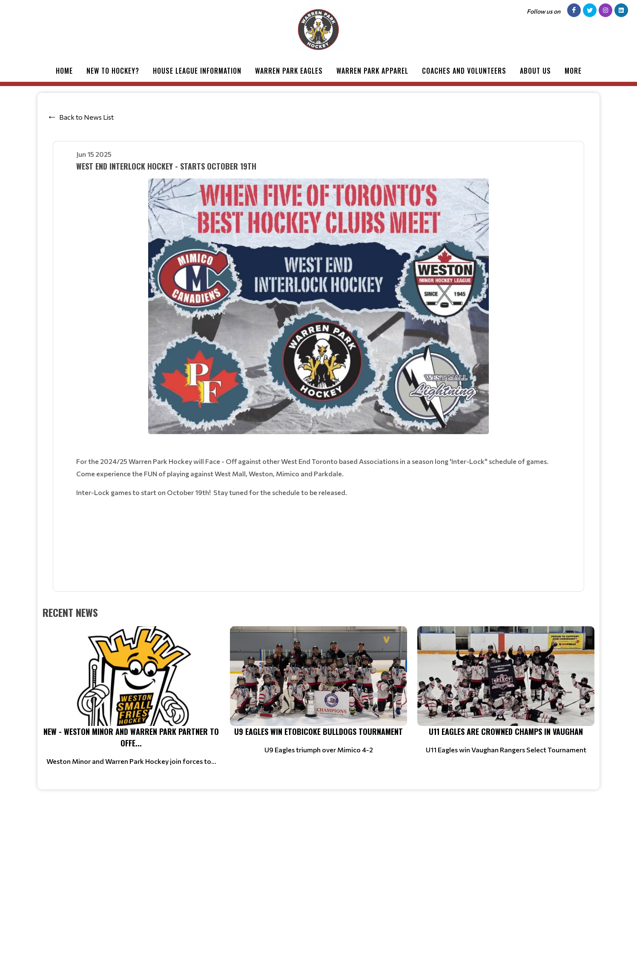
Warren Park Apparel (372, 71)
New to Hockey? (112, 71)
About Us (535, 71)
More (573, 71)
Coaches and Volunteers (464, 71)
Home (64, 71)
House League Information (197, 71)
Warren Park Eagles (289, 71)
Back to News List (86, 117)
